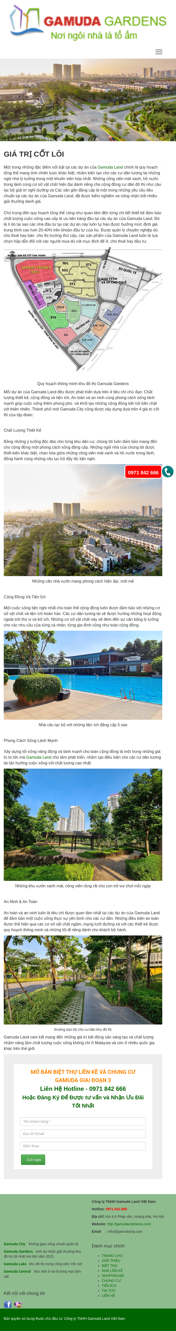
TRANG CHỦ (112, 1256)
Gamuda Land (110, 167)
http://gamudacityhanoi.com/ (129, 1224)
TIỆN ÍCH (109, 1286)
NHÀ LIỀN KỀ (112, 1271)
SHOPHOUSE (113, 1276)
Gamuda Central (17, 1271)
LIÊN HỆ (108, 1296)
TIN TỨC (109, 1291)
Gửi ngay (33, 1160)
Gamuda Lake (15, 1264)
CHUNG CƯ (111, 1281)
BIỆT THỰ (110, 1266)
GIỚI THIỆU (111, 1261)
